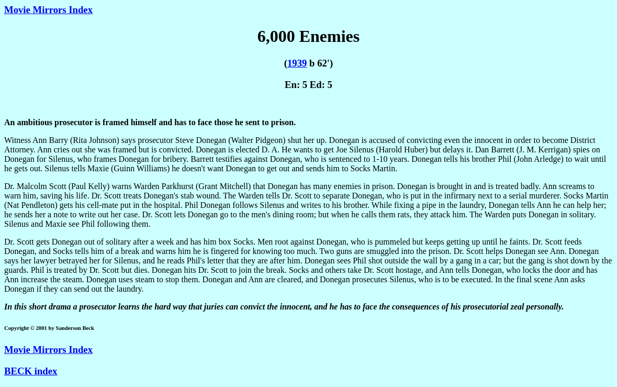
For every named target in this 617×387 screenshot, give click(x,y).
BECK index (30, 371)
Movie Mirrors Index (48, 9)
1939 (297, 63)
